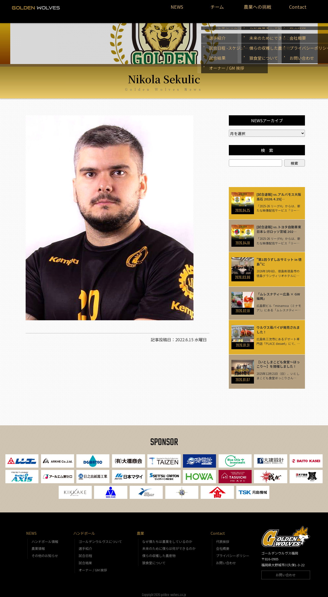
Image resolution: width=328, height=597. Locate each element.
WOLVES (36, 8)
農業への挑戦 (257, 9)
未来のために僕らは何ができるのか (169, 545)
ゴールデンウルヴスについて (100, 538)
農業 (140, 529)
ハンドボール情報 (45, 538)
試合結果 (85, 559)
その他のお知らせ (45, 552)
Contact (297, 9)
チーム (217, 9)
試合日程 (85, 552)
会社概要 (222, 545)
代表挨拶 (222, 538)
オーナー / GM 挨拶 (93, 566)
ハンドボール (84, 529)
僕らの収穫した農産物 (159, 552)
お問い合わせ (226, 559)
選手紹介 (85, 545)
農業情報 (38, 545)
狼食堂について (154, 559)
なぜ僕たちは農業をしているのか (167, 538)
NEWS (177, 9)
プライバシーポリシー (232, 552)
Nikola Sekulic (164, 72)
